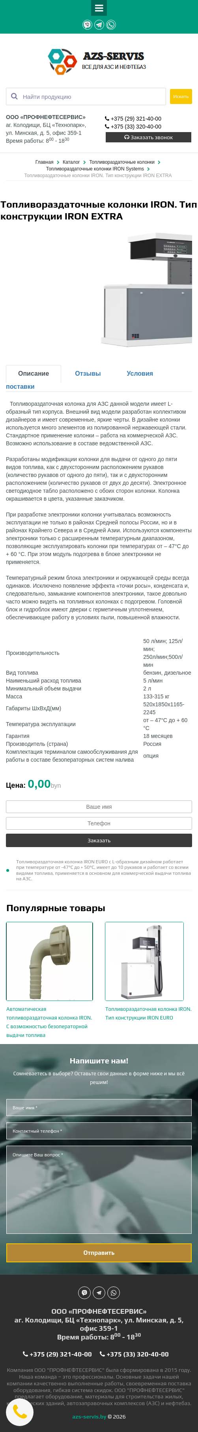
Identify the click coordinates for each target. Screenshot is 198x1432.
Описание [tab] (33, 373)
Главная (45, 162)
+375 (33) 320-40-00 (133, 127)
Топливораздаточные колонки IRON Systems (96, 169)
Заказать (99, 840)
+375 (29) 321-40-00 (133, 119)
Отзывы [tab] (88, 373)
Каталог (72, 162)
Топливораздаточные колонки (122, 162)
